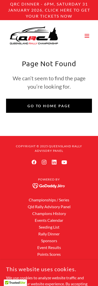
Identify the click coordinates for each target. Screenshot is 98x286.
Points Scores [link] (49, 254)
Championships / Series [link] (49, 199)
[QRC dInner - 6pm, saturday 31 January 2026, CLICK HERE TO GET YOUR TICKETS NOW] (49, 10)
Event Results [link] (49, 247)
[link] (33, 35)
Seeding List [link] (49, 227)
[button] (87, 36)
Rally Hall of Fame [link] (49, 261)
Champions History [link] (49, 213)
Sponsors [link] (49, 240)
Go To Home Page (49, 106)
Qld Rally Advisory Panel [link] (49, 206)
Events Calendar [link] (49, 220)
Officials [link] (49, 267)
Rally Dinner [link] (49, 233)
